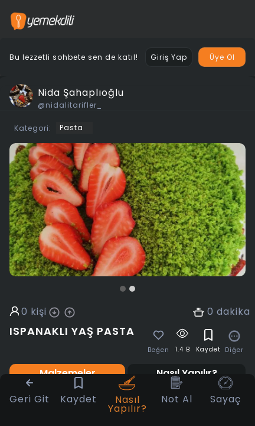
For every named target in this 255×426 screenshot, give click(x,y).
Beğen (158, 350)
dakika (233, 311)
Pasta (71, 127)
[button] (123, 289)
